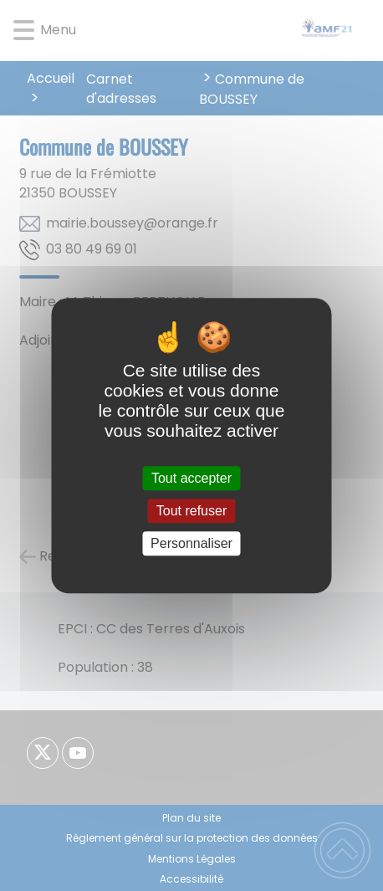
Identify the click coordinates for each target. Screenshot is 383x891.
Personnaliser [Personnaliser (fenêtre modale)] (191, 543)
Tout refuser (191, 511)
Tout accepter (191, 478)
